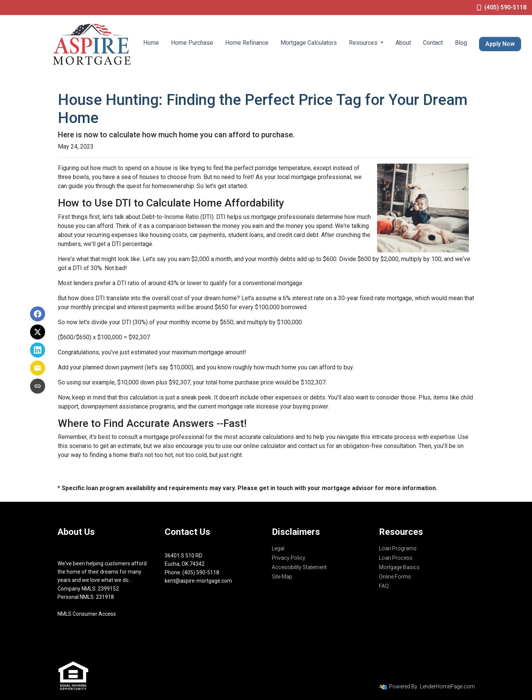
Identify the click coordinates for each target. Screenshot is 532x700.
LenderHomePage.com (447, 686)
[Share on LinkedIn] (37, 350)
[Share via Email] (37, 368)
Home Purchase (192, 42)
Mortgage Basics (399, 567)
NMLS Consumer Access (87, 614)
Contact (433, 42)
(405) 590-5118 (501, 7)
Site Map (282, 577)
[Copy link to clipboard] (37, 386)
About (403, 42)
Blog (461, 42)
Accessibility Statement (299, 567)
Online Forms (395, 577)
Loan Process (395, 558)
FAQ (384, 586)
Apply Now (500, 43)
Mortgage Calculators (308, 42)
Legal (278, 548)
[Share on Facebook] (37, 314)
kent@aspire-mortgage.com (198, 581)
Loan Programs (398, 548)
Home (151, 42)
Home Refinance (246, 42)
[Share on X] (37, 332)
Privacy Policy (288, 558)
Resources (364, 42)
